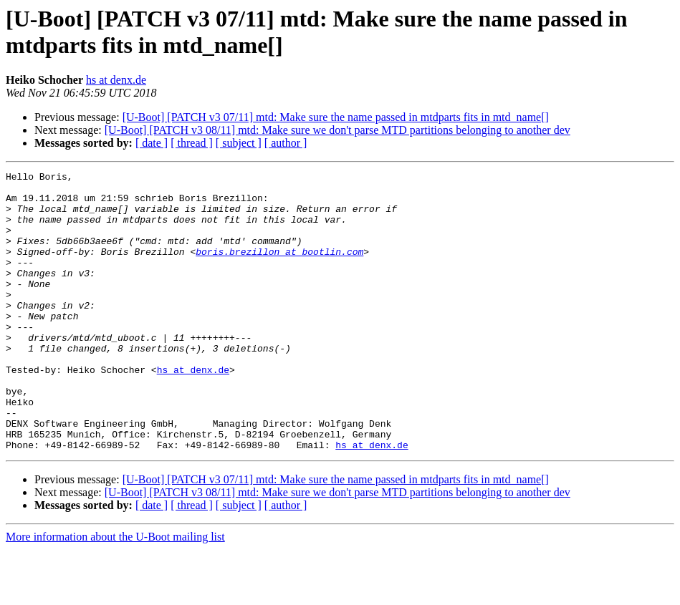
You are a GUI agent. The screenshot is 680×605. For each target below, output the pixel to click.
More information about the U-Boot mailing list (115, 592)
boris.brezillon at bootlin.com (279, 268)
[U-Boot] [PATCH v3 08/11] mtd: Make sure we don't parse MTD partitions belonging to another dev (337, 130)
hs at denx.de (116, 80)
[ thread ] (192, 143)
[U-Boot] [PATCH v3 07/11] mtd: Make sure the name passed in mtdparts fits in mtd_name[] (336, 117)
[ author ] (285, 143)
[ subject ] (239, 143)
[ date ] (151, 143)
